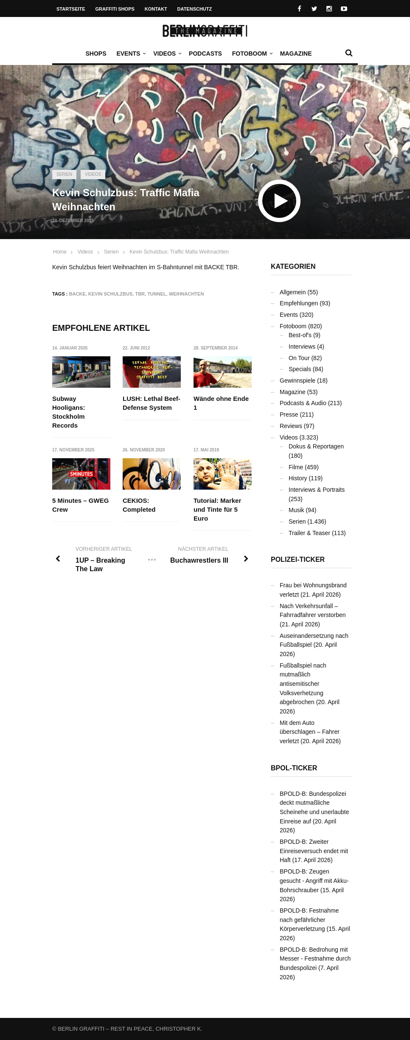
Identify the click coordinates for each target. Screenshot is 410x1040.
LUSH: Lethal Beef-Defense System (152, 403)
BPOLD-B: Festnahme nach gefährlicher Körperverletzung (309, 919)
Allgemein (293, 292)
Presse (289, 414)
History (298, 478)
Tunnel (156, 293)
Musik (296, 510)
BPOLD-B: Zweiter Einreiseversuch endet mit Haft (314, 850)
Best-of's (300, 335)
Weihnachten (186, 293)
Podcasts (205, 53)
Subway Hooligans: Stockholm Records (68, 412)
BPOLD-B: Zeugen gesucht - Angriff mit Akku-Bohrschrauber (314, 880)
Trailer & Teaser (309, 533)
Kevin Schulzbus (110, 293)
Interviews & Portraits (317, 489)
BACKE (77, 293)
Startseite (70, 8)
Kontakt (156, 8)
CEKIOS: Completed (139, 505)
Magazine (296, 53)
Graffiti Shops (115, 8)
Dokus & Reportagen (316, 446)
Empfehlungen (299, 303)
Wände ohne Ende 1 (221, 403)
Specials (300, 369)
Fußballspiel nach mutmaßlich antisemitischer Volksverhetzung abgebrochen (303, 684)
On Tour (299, 358)
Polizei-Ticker (298, 559)
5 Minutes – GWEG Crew (80, 505)
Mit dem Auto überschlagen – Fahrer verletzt (310, 731)
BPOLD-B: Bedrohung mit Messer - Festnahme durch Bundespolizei (315, 958)
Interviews (302, 346)
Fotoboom (251, 53)
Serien (64, 174)
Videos (166, 53)
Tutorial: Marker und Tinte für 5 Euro (217, 509)
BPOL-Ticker (294, 768)
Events (130, 53)
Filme (296, 467)
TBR (140, 293)
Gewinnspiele (297, 380)
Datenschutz (194, 8)
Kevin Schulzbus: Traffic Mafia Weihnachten (179, 252)
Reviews (291, 426)
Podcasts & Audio (303, 403)
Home (60, 252)
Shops (95, 53)
